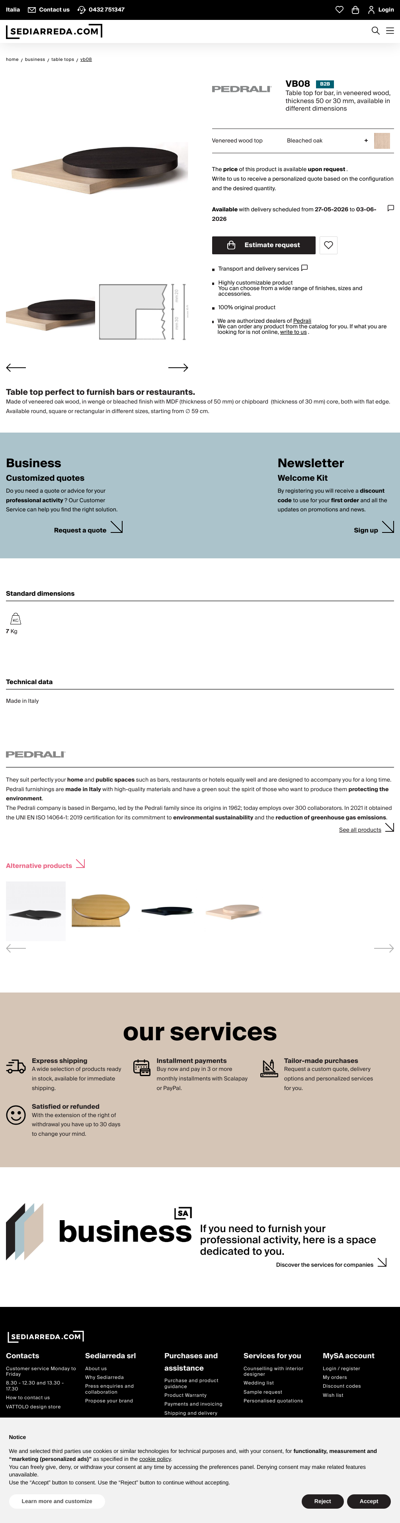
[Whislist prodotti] (339, 9)
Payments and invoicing (193, 1404)
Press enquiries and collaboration (109, 1389)
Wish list (333, 1395)
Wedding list (259, 1383)
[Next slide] (178, 367)
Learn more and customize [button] (57, 1501)
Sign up (366, 530)
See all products (360, 830)
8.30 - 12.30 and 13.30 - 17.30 (35, 1386)
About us (96, 1368)
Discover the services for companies (325, 1265)
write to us (293, 332)
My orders (335, 1377)
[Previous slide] (16, 948)
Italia (13, 10)
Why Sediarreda (104, 1377)
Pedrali (302, 321)
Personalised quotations (273, 1401)
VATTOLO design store (33, 1406)
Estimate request (263, 245)
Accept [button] (369, 1501)
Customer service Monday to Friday (41, 1371)
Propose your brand (109, 1401)
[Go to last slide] (16, 367)
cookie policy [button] (155, 1459)
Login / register (341, 1368)
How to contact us (28, 1398)
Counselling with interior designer (273, 1371)
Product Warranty (185, 1395)
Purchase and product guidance (191, 1383)
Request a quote (80, 530)
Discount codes (342, 1386)
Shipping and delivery (191, 1413)
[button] (50, 315)
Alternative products (39, 865)
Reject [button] (322, 1501)
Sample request (263, 1392)
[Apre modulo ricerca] (376, 31)
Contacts (22, 1356)
